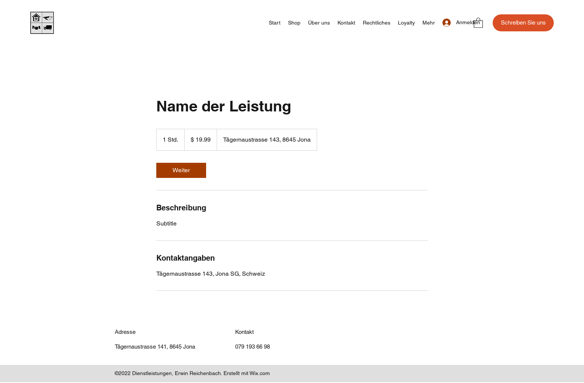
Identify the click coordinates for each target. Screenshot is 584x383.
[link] (181, 170)
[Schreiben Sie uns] (523, 22)
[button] (478, 22)
